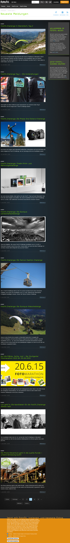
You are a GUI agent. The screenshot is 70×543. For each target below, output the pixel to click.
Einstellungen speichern (13, 538)
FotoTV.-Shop (23, 6)
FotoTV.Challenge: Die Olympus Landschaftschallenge (14, 213)
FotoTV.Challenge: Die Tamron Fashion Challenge (21, 260)
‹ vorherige (14, 499)
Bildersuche (46, 2)
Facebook (56, 15)
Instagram (62, 15)
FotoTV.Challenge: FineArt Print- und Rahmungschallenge (16, 164)
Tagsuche (50, 2)
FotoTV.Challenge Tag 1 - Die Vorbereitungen (19, 74)
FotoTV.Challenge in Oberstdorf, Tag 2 (17, 26)
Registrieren (64, 2)
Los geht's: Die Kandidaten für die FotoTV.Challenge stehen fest (23, 405)
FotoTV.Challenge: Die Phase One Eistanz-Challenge (23, 119)
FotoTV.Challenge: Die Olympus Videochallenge (21, 306)
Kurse (8, 6)
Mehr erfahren (10, 531)
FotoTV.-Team (55, 52)
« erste (7, 499)
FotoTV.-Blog (11, 10)
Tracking (10, 533)
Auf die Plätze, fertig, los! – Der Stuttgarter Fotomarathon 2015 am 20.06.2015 (19, 357)
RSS (67, 15)
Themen (3, 6)
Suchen (42, 2)
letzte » (27, 503)
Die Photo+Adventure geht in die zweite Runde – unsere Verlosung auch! (21, 454)
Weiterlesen (42, 64)
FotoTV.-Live (15, 6)
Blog (54, 41)
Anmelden (56, 2)
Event (2, 23)
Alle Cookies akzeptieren (13, 541)
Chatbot (10, 536)
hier (66, 77)
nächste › (19, 503)
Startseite (3, 10)
